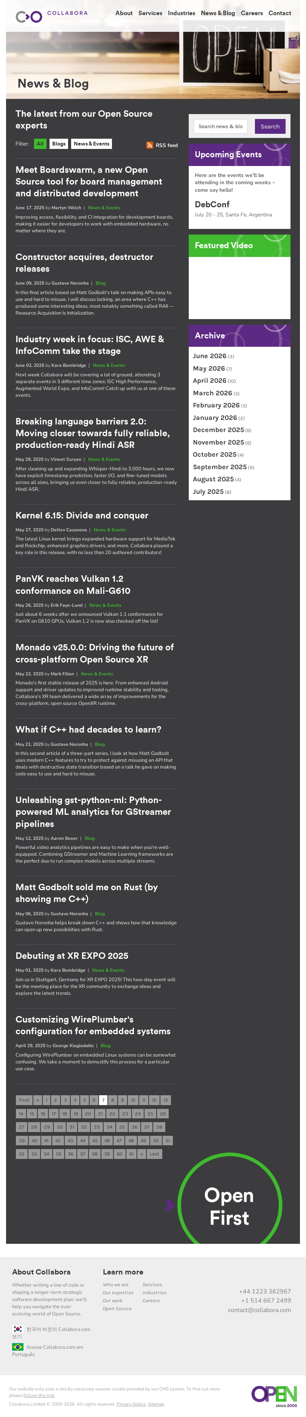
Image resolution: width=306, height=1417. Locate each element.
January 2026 (215, 417)
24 (138, 1112)
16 (43, 1112)
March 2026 (212, 393)
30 (60, 1125)
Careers (252, 13)
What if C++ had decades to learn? (89, 729)
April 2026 (210, 380)
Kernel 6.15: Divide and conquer (82, 515)
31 (72, 1125)
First (24, 1098)
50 (156, 1139)
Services (150, 13)
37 (146, 1125)
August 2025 (213, 479)
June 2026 (210, 356)
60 (120, 1153)
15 (32, 1112)
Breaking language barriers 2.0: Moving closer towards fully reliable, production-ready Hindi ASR (93, 433)
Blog (101, 283)
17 (54, 1112)
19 (76, 1112)
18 (64, 1112)
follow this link (38, 1394)
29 (47, 1125)
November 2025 (218, 442)
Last (154, 1153)
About (124, 13)
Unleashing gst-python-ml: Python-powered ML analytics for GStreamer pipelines (93, 811)
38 (159, 1125)
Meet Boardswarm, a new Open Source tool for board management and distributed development (89, 182)
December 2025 (218, 430)
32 (84, 1125)
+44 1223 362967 (265, 1290)
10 (133, 1098)
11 (143, 1098)
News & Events (96, 144)
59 (107, 1153)
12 (154, 1098)
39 (22, 1139)
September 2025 (220, 467)
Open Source (117, 1307)
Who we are (116, 1283)
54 (46, 1153)
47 (118, 1139)
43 (70, 1139)
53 (34, 1153)
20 (88, 1112)
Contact (280, 13)
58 (95, 1153)
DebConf (212, 204)
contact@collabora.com (259, 1309)
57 (82, 1153)
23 (125, 1112)
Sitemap (156, 1403)
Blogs (60, 144)
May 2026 (209, 368)
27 (21, 1125)
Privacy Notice (131, 1403)
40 (34, 1139)
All (40, 144)
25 (150, 1112)
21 (100, 1112)
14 (21, 1112)
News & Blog (218, 13)
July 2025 (208, 491)
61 (131, 1153)
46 (107, 1139)
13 (165, 1098)
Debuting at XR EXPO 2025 (72, 954)
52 (22, 1153)
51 (168, 1139)
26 (163, 1112)
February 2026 (216, 405)
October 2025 (214, 454)
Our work (113, 1299)
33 (97, 1125)
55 (58, 1153)
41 (46, 1139)
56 (70, 1153)
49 (143, 1139)
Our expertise (118, 1291)
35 (122, 1125)
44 (82, 1139)
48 (131, 1139)
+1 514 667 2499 (266, 1299)
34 (109, 1125)
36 (134, 1125)
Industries (181, 13)
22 (112, 1112)
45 (95, 1139)
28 (34, 1125)
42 (58, 1139)
